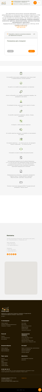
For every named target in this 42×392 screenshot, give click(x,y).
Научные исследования (26, 349)
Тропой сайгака (25, 336)
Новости (3, 358)
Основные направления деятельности (8, 324)
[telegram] (7, 254)
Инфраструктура (25, 327)
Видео (2, 361)
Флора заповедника (5, 349)
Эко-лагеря (24, 323)
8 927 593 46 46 (21, 27)
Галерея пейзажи (4, 365)
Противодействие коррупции (27, 358)
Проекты (3, 336)
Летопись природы (25, 352)
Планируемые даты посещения (16, 41)
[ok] (15, 254)
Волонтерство (4, 339)
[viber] (11, 254)
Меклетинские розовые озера (27, 340)
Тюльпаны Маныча (25, 339)
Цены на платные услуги (26, 325)
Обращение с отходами (6, 325)
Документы (24, 359)
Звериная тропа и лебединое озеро (29, 341)
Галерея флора (4, 362)
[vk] (13, 254)
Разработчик (24, 378)
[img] (3, 2)
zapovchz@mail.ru (12, 251)
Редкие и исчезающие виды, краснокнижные (30, 348)
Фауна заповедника (5, 350)
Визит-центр (24, 324)
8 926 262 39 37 (5, 369)
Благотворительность (5, 337)
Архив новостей (4, 359)
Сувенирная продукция (26, 330)
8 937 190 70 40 (11, 249)
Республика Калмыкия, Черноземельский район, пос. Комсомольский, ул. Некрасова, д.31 (21, 1)
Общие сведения (4, 323)
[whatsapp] (9, 254)
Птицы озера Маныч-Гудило (27, 337)
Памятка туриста (25, 328)
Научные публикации (26, 350)
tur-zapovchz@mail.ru (21, 26)
